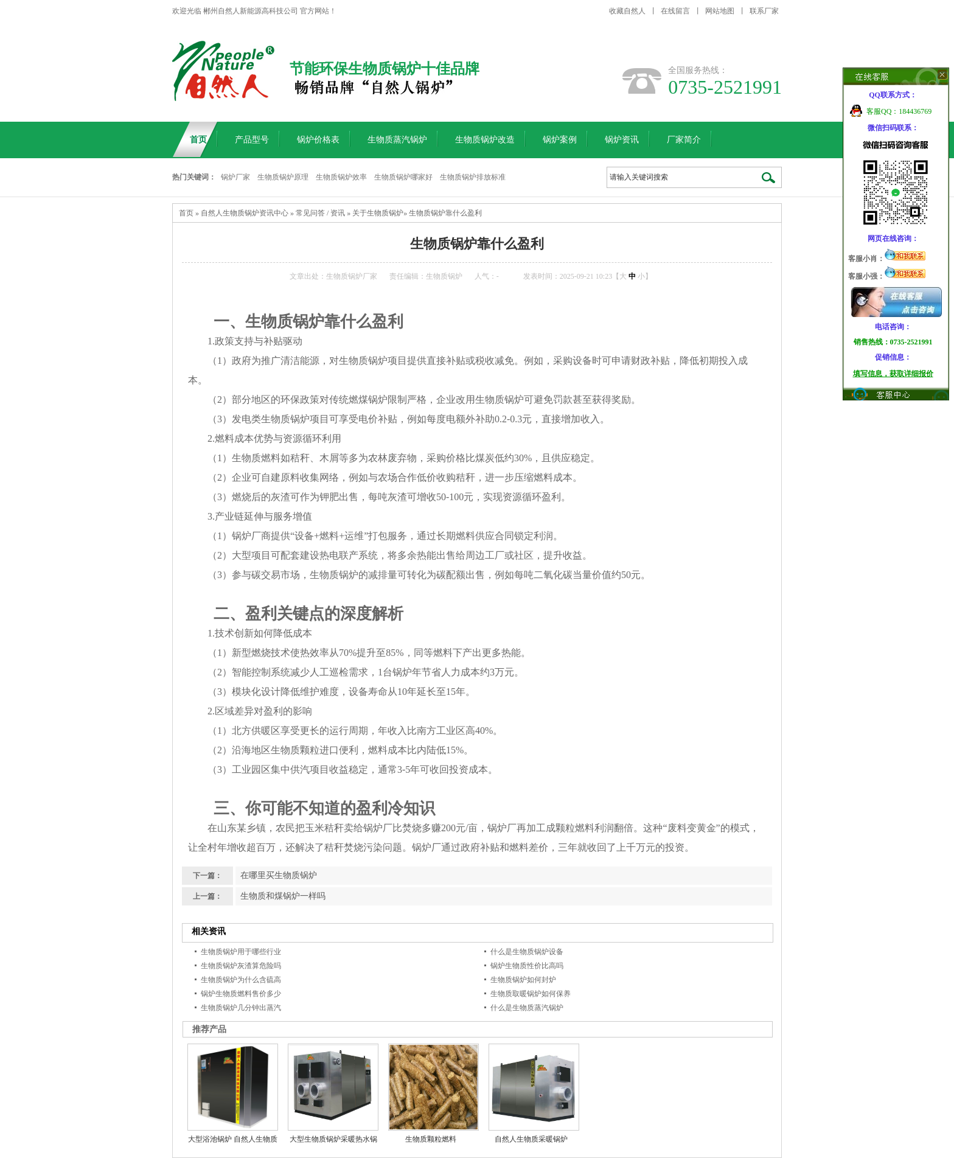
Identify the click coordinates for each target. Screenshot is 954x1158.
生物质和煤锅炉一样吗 (283, 896)
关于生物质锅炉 (377, 213)
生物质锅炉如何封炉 (523, 979)
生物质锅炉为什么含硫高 (241, 979)
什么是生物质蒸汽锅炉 (526, 1007)
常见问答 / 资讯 (320, 213)
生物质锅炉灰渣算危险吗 (241, 965)
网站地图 (719, 11)
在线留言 (675, 11)
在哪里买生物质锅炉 (278, 875)
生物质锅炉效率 (341, 177)
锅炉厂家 (235, 177)
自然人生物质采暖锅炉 (531, 1139)
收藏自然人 (627, 11)
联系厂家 (764, 11)
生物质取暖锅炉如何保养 (530, 993)
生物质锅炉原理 (282, 177)
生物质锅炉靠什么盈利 (445, 213)
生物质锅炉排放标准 (473, 177)
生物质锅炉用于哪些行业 (241, 951)
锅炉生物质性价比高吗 (526, 965)
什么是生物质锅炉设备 (526, 951)
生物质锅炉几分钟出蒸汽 (241, 1007)
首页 (186, 213)
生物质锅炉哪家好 (403, 177)
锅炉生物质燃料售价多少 (241, 993)
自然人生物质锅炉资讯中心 (244, 213)
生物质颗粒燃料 (430, 1139)
